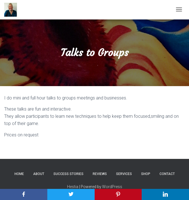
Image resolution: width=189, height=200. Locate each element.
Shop (145, 174)
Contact (167, 174)
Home (19, 174)
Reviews (100, 174)
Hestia (72, 186)
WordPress (112, 186)
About (38, 174)
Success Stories (68, 174)
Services (124, 174)
